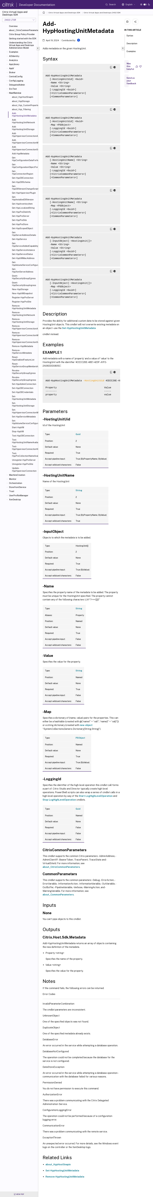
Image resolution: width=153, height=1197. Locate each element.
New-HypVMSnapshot (22, 293)
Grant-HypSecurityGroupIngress (24, 284)
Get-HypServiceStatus (22, 254)
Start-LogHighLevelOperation (96, 796)
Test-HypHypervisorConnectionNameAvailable (24, 447)
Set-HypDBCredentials (22, 392)
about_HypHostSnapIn (22, 97)
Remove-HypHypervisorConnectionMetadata (24, 334)
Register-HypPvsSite (21, 302)
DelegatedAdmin (17, 85)
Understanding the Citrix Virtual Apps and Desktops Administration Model (21, 45)
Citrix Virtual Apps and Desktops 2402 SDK (102, 13)
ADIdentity (14, 56)
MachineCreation (17, 475)
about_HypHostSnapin (58, 1164)
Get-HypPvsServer (20, 216)
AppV (11, 68)
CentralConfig (16, 76)
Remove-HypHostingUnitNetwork (23, 313)
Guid (78, 434)
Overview (13, 26)
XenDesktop (15, 499)
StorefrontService (17, 487)
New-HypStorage (20, 289)
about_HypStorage (21, 101)
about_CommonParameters (58, 894)
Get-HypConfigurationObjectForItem (24, 165)
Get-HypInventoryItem (22, 204)
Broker (12, 72)
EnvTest (13, 89)
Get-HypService (19, 239)
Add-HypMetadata (20, 153)
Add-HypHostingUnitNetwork (23, 121)
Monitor (12, 479)
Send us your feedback (131, 81)
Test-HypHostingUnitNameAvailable (24, 441)
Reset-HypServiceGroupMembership (24, 365)
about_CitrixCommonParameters (23, 30)
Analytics (13, 60)
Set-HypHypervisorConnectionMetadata (24, 411)
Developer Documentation (37, 5)
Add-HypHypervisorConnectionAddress (24, 134)
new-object (86, 725)
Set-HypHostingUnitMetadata (24, 397)
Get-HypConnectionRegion (22, 172)
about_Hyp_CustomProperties (24, 105)
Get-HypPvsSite (19, 220)
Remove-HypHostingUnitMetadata (24, 307)
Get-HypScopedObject (22, 228)
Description (132, 44)
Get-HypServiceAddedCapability (24, 244)
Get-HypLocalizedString (23, 208)
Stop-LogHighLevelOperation (59, 799)
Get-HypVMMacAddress (23, 258)
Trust (11, 491)
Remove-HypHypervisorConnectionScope (24, 340)
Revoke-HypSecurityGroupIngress (24, 378)
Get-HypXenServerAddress (22, 270)
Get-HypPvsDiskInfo (21, 212)
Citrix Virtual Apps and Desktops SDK (64, 13)
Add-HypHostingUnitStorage (23, 128)
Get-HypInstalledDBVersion (23, 198)
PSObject (80, 738)
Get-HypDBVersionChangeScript (24, 187)
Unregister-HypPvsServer (24, 460)
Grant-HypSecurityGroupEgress (24, 277)
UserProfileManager (18, 495)
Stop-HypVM (18, 431)
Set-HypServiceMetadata (24, 416)
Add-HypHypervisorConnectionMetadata (24, 141)
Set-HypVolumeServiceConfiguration (24, 422)
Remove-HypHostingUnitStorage (23, 320)
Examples (13, 52)
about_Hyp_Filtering (21, 109)
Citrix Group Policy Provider (22, 34)
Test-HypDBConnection (23, 436)
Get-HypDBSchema (21, 182)
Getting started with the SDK (22, 38)
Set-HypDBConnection (22, 388)
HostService (15, 93)
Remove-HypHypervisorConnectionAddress (24, 327)
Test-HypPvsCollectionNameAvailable (24, 454)
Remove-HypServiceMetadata (22, 351)
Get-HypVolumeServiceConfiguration (24, 263)
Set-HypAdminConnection (24, 384)
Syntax (130, 36)
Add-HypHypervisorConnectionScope (24, 148)
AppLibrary (14, 64)
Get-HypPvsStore (20, 224)
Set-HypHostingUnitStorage (23, 404)
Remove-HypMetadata (22, 346)
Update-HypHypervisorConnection (24, 469)
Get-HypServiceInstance (23, 250)
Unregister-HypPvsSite (22, 464)
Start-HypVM (18, 427)
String (79, 490)
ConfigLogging (16, 81)
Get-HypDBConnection (22, 178)
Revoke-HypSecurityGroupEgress (24, 371)
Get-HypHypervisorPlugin (24, 193)
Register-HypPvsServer (23, 297)
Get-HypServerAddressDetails (24, 233)
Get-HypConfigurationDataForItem (24, 159)
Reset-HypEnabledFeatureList (23, 358)
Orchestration (15, 483)
